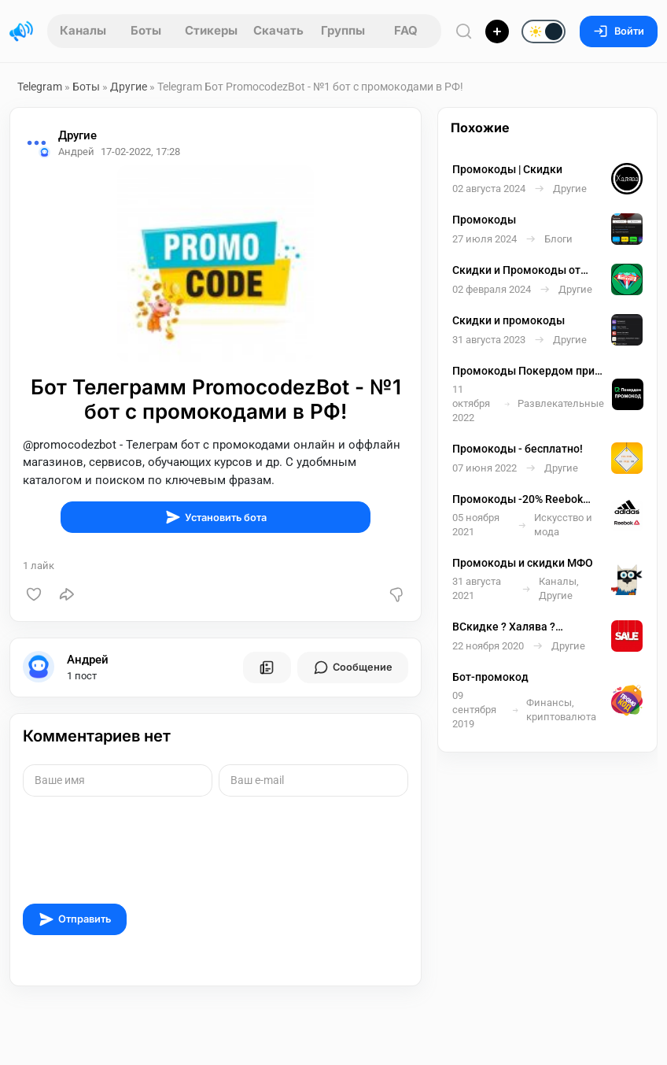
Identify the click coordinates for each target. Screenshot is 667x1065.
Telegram (39, 86)
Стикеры (211, 30)
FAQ (406, 30)
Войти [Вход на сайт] (618, 31)
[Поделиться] (67, 594)
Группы (343, 30)
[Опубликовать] (497, 31)
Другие (128, 86)
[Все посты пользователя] (266, 667)
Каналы (83, 30)
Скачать (278, 30)
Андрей (88, 660)
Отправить (75, 919)
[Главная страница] (21, 31)
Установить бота (216, 517)
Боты (146, 30)
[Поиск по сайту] (464, 31)
